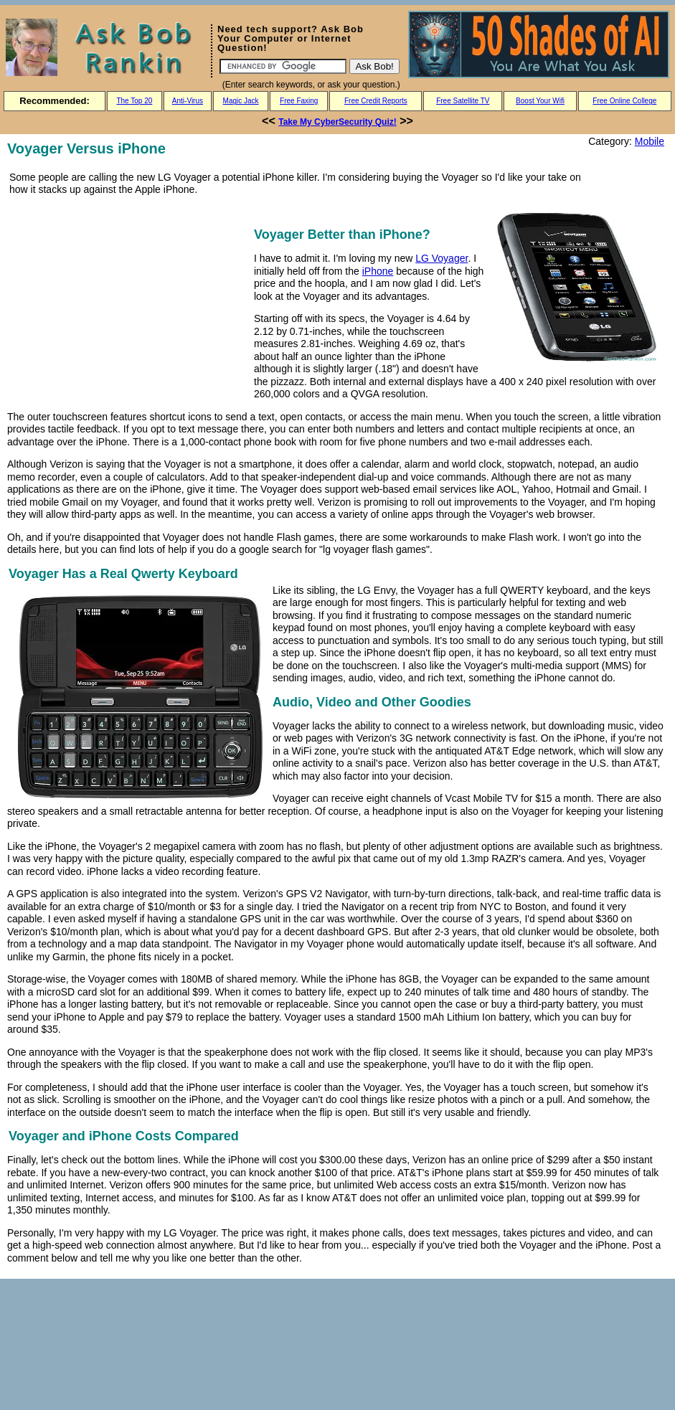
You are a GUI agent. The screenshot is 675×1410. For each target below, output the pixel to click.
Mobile (649, 141)
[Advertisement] (127, 302)
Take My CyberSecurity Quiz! (337, 122)
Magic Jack (241, 101)
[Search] (283, 66)
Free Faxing (299, 101)
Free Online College (624, 101)
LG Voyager (441, 258)
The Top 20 (134, 101)
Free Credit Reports (375, 101)
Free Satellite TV (462, 101)
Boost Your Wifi (540, 101)
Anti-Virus (187, 101)
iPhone (378, 271)
